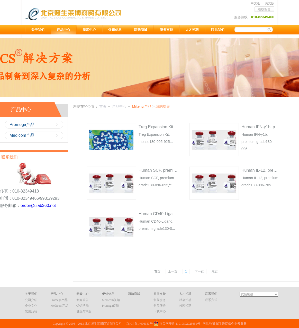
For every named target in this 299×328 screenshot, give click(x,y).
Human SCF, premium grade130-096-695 (176, 170)
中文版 (255, 3)
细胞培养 (163, 106)
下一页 (199, 271)
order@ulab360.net (38, 205)
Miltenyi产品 (141, 106)
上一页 (172, 271)
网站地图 (208, 323)
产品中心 (119, 106)
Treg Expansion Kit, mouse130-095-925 (175, 127)
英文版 (269, 3)
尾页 (215, 271)
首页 (157, 271)
